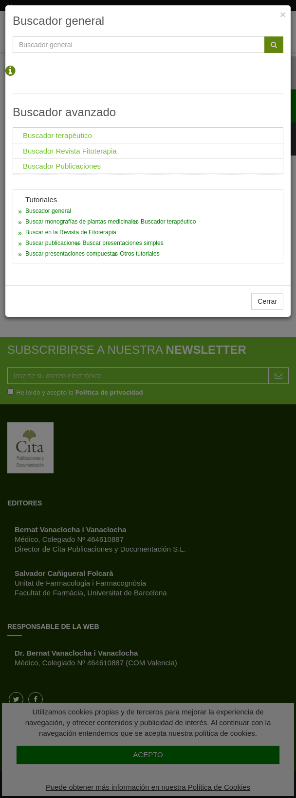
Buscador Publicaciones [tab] (62, 166)
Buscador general (48, 211)
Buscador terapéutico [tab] (57, 135)
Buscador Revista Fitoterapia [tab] (70, 151)
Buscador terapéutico (168, 221)
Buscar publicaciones (52, 243)
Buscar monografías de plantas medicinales (82, 221)
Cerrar (267, 301)
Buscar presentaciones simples (123, 243)
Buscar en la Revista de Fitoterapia (70, 232)
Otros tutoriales (139, 253)
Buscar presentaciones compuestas (71, 253)
